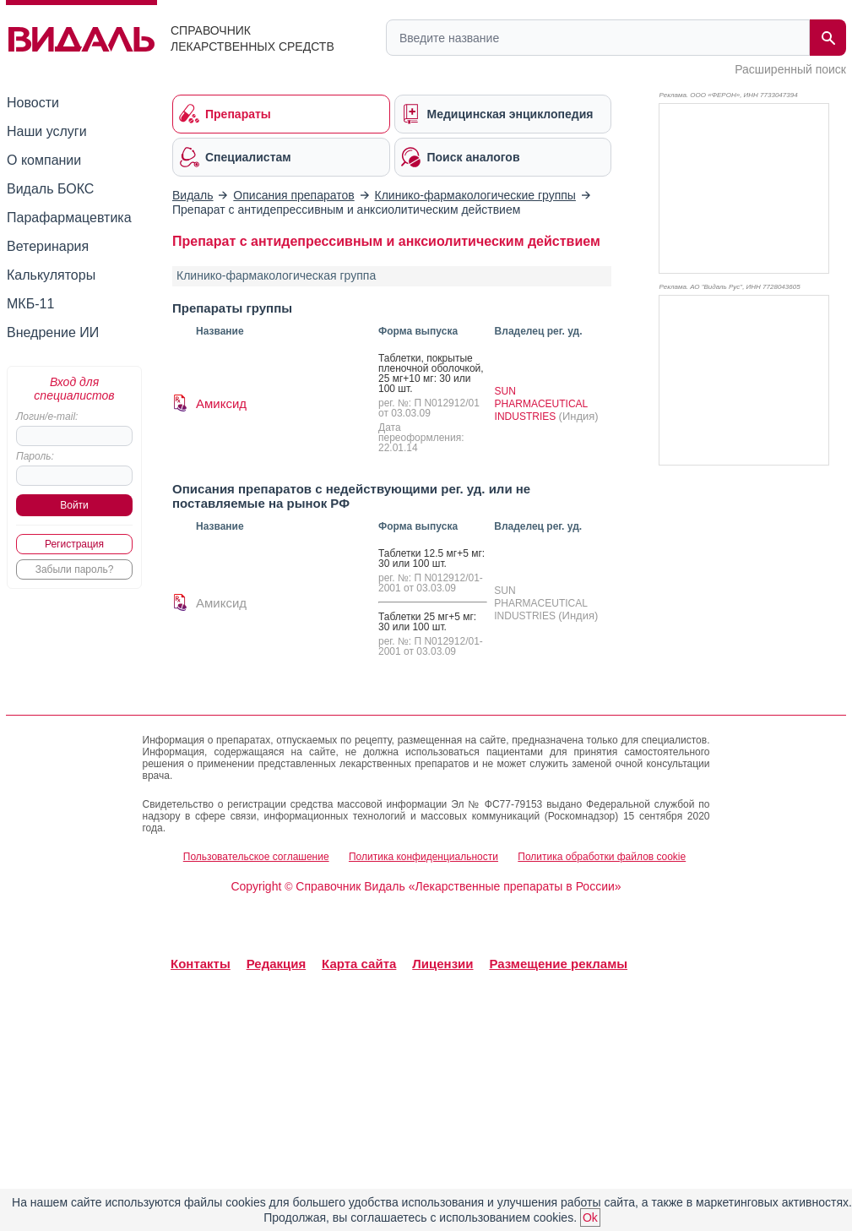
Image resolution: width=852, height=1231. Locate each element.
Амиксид (221, 403)
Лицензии (442, 963)
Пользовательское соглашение (256, 857)
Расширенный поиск (790, 69)
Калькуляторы (51, 275)
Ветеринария (48, 246)
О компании (44, 160)
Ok (590, 1217)
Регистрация (74, 544)
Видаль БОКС (50, 189)
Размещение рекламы (558, 963)
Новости (33, 102)
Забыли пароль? (74, 569)
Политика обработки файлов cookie (602, 857)
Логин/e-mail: (47, 416)
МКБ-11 (30, 304)
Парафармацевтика (69, 217)
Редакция (277, 963)
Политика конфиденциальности (423, 857)
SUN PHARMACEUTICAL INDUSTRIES (541, 403)
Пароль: (35, 456)
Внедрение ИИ (53, 332)
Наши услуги (47, 131)
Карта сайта (359, 963)
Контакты (201, 963)
